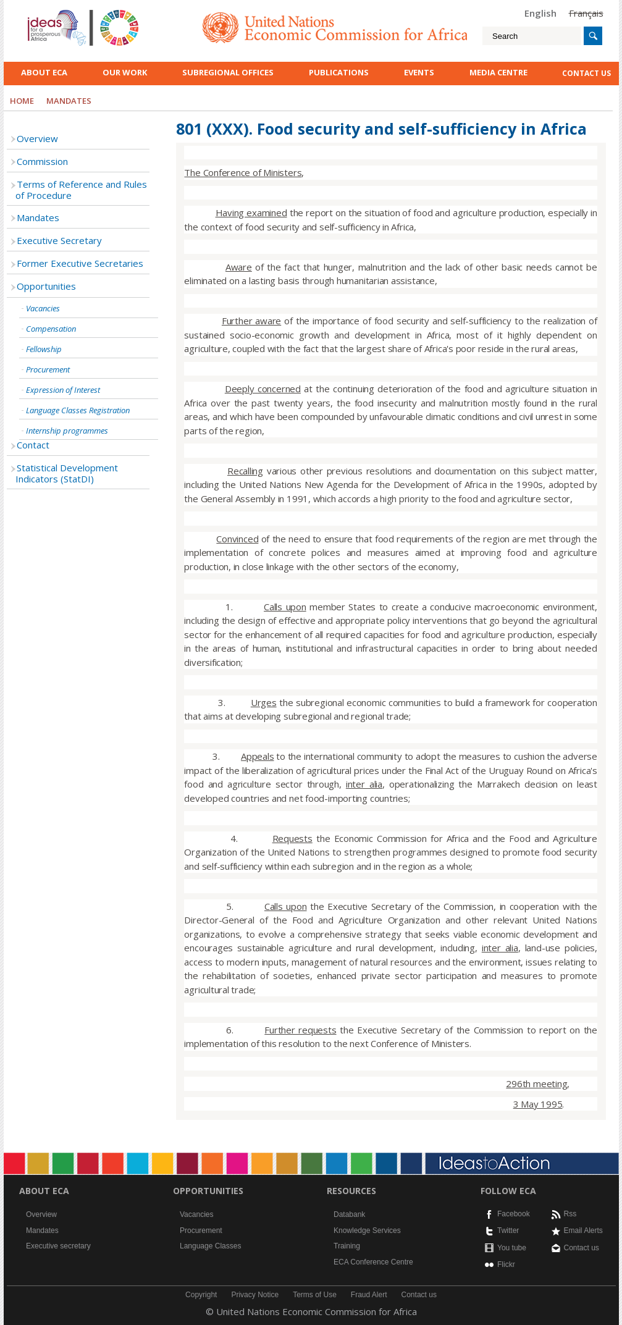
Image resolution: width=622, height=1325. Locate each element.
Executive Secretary (59, 240)
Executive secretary (58, 1246)
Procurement (48, 369)
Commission (42, 161)
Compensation (51, 328)
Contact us (581, 1247)
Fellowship (44, 349)
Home (22, 100)
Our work (125, 72)
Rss (570, 1213)
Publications (339, 72)
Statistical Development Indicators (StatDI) (66, 473)
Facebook (513, 1213)
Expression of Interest (63, 389)
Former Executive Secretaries (80, 263)
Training (347, 1246)
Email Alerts (583, 1230)
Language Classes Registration (78, 410)
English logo (44, 12)
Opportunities (46, 286)
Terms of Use (315, 1294)
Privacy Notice (255, 1294)
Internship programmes (67, 430)
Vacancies (43, 308)
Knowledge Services (367, 1230)
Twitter (508, 1230)
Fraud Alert (369, 1294)
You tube (511, 1247)
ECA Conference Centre (373, 1262)
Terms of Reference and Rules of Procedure (81, 189)
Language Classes (210, 1246)
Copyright (201, 1294)
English (540, 13)
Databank (349, 1214)
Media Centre (498, 72)
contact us (586, 73)
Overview (37, 138)
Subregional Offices (228, 72)
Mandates (38, 217)
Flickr (506, 1264)
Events (419, 72)
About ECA (44, 72)
